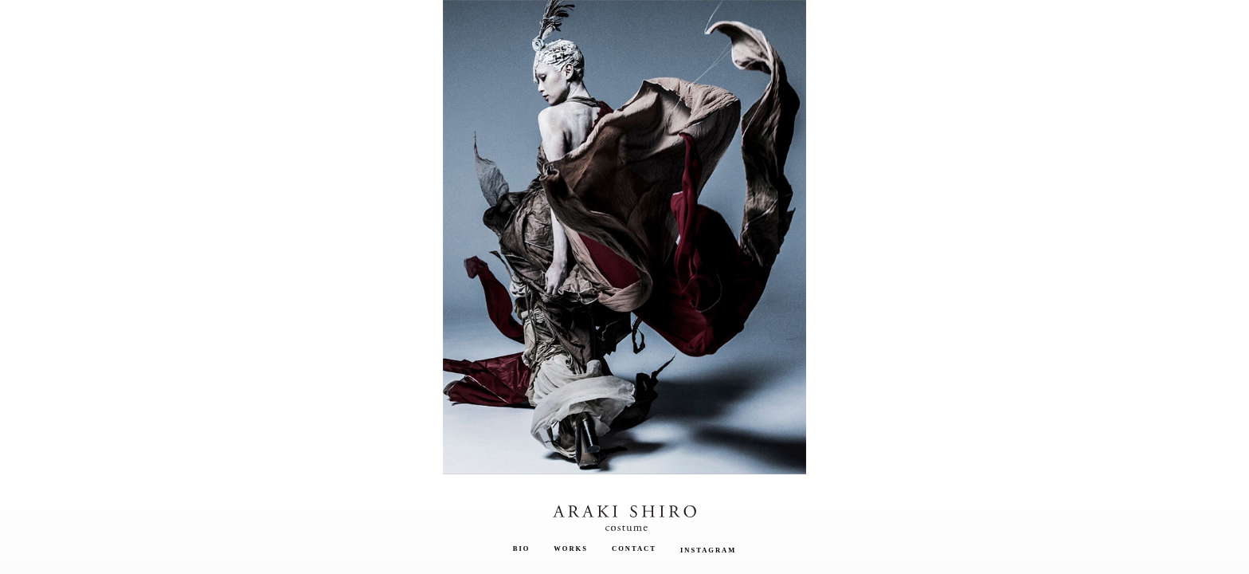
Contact (634, 549)
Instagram (708, 550)
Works (571, 549)
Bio (522, 549)
